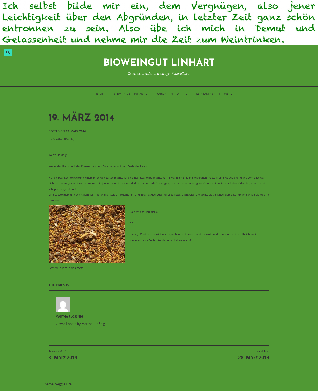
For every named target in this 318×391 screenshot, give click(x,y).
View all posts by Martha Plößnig (80, 324)
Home (99, 94)
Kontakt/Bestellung (212, 94)
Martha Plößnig (63, 139)
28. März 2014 (253, 355)
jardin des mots (72, 268)
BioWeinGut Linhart (159, 63)
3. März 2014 (63, 355)
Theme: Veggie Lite (57, 384)
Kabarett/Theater (170, 94)
